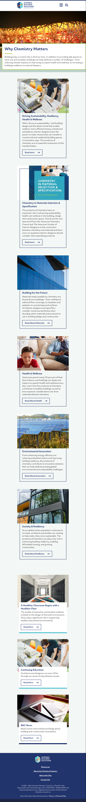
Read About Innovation (38, 476)
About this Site (45, 776)
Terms (51, 796)
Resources (45, 767)
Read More (31, 627)
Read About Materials (37, 323)
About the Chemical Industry (45, 771)
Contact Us (45, 780)
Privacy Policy (61, 796)
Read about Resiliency (37, 554)
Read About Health (36, 401)
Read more (32, 152)
